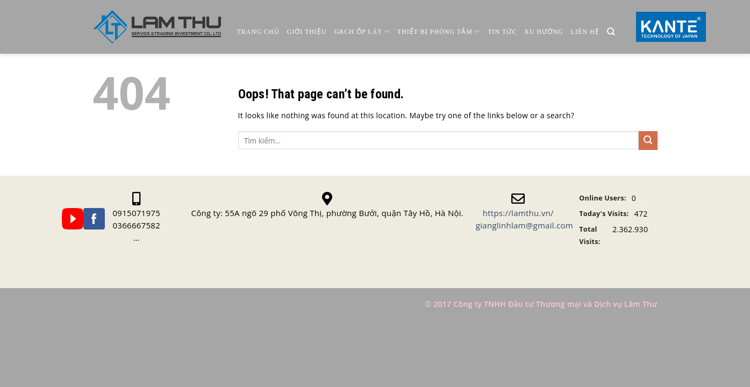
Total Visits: (589, 235)
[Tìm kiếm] (611, 32)
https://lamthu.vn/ (518, 212)
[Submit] (648, 140)
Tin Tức (502, 31)
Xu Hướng (543, 31)
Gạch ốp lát (362, 31)
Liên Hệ (585, 31)
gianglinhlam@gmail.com (524, 225)
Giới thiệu (307, 31)
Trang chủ (258, 31)
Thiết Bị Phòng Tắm (438, 31)
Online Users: (602, 198)
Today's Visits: (603, 213)
